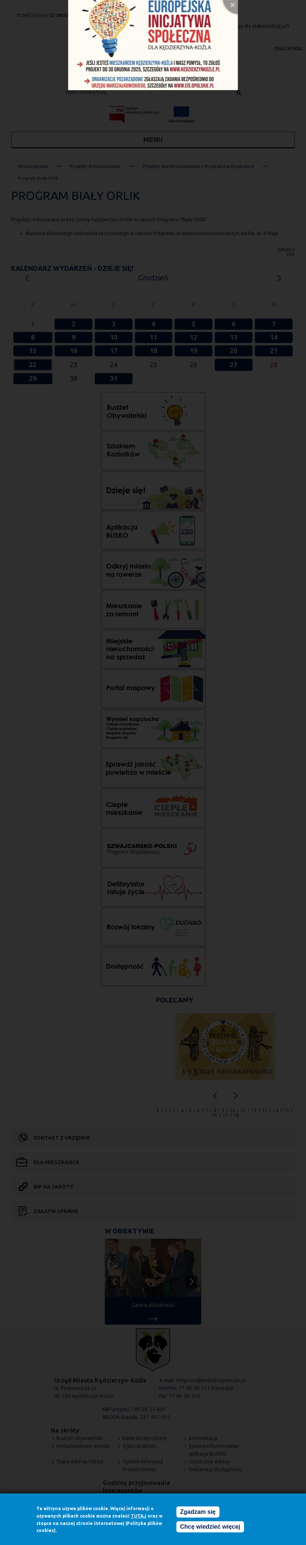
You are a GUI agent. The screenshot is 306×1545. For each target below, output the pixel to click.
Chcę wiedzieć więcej (210, 1527)
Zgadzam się (198, 1512)
